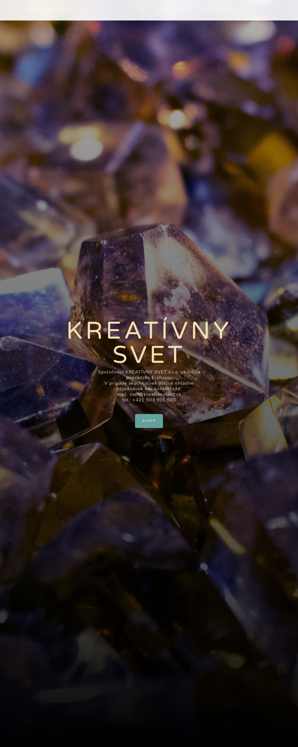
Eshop (149, 421)
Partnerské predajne (218, 10)
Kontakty (256, 10)
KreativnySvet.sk (47, 10)
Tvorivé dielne (176, 10)
